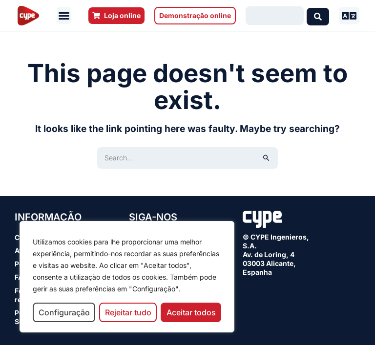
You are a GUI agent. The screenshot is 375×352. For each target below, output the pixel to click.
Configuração (64, 312)
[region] (127, 276)
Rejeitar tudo (128, 312)
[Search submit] (318, 15)
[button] (64, 15)
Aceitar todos (191, 312)
